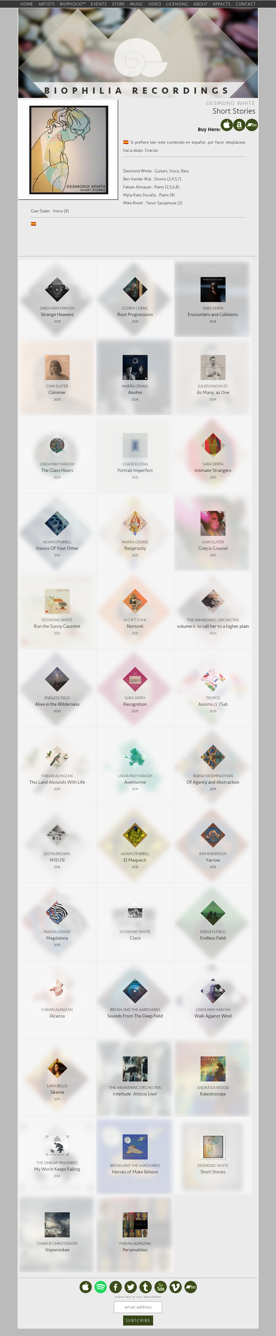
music (136, 4)
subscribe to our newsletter (138, 1297)
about (200, 4)
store (118, 4)
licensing (177, 4)
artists (46, 4)
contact (246, 4)
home (26, 4)
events (99, 4)
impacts (222, 4)
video (154, 4)
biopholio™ (73, 4)
